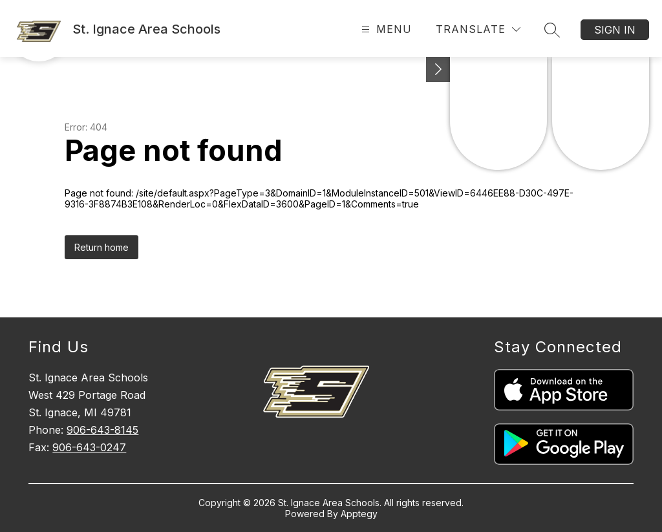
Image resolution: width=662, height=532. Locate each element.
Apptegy (359, 513)
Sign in (614, 29)
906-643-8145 (102, 429)
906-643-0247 (89, 447)
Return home (101, 247)
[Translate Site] (478, 29)
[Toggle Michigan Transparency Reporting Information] (438, 69)
